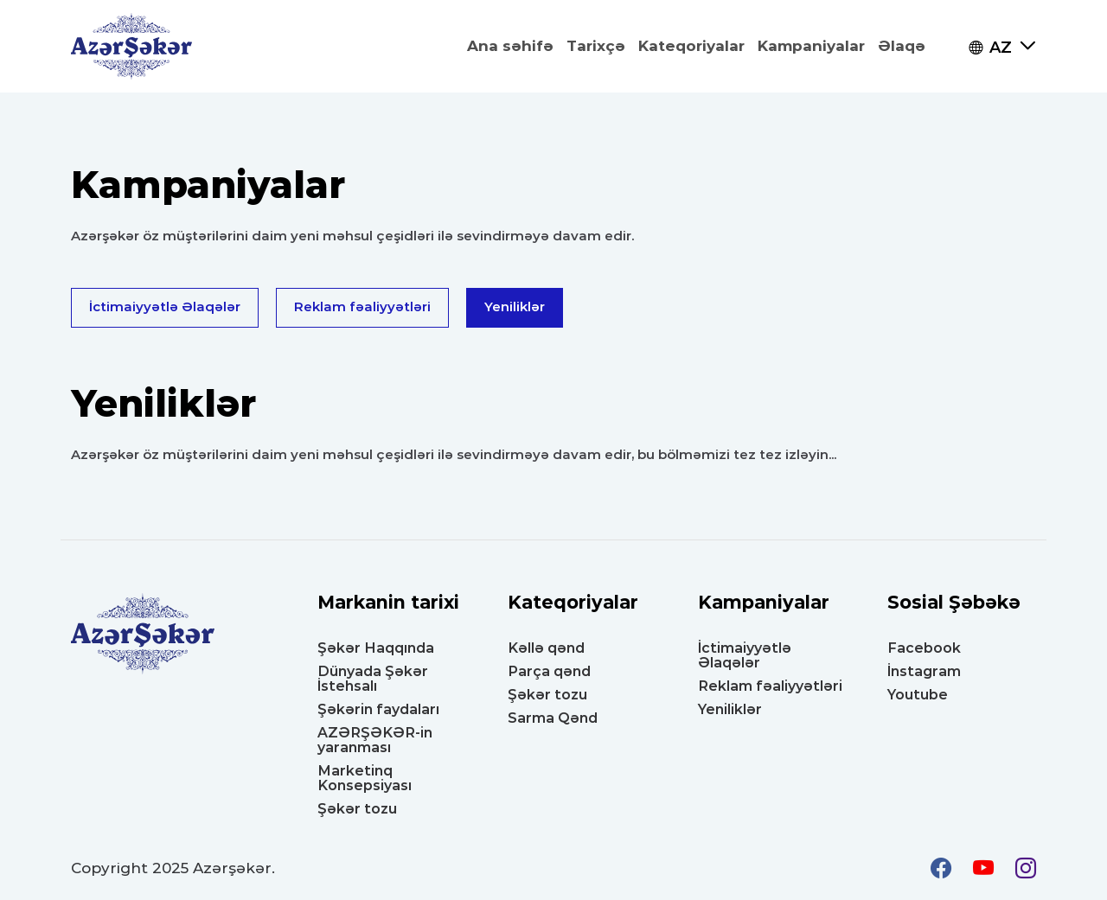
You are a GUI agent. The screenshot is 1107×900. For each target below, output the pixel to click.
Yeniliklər (514, 306)
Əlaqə (901, 46)
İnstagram (924, 671)
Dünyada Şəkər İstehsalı (372, 678)
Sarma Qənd (553, 718)
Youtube (917, 694)
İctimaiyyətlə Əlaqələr (164, 306)
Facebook (924, 648)
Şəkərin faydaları (378, 709)
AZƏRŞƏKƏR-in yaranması (374, 740)
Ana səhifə (510, 46)
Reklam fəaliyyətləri (362, 306)
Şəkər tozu (357, 809)
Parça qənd (549, 671)
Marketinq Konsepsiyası (364, 778)
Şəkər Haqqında (375, 648)
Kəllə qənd (546, 648)
